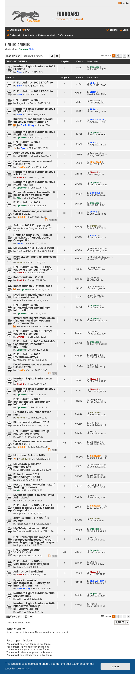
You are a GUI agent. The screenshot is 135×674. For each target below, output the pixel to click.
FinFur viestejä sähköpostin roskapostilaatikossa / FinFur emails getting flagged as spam (35, 540)
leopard (94, 594)
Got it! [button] (115, 666)
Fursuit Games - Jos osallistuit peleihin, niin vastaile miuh (34, 193)
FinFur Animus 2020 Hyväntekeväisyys (26, 355)
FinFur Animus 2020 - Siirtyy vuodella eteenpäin (32, 332)
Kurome (94, 226)
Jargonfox (22, 103)
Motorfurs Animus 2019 (29, 455)
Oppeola (23, 49)
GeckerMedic (23, 470)
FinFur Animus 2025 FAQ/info (33, 82)
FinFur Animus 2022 (26, 202)
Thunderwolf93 (25, 531)
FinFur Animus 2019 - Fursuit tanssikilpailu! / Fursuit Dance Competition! (33, 508)
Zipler (32, 49)
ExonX (93, 278)
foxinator (25, 327)
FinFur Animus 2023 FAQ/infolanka (26, 143)
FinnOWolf (95, 162)
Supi (19, 437)
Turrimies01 (22, 156)
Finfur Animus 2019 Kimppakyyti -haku (26, 476)
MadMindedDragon (27, 228)
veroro (93, 212)
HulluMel (94, 485)
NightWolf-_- (97, 456)
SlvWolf (20, 177)
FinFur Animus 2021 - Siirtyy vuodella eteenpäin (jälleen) (32, 268)
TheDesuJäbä (24, 251)
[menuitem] (123, 3)
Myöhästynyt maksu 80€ (30, 528)
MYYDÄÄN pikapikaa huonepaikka (27, 465)
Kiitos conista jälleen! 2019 (31, 422)
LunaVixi (25, 459)
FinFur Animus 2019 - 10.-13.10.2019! (27, 551)
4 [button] (124, 56)
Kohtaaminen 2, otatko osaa (32, 286)
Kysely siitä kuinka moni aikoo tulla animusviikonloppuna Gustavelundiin (34, 321)
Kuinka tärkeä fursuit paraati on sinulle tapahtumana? (33, 120)
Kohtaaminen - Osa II (28, 277)
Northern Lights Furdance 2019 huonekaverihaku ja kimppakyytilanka (34, 606)
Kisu (19, 198)
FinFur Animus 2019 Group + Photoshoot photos (32, 432)
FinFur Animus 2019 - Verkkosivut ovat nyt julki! (31, 562)
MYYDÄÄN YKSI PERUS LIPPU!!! (33, 248)
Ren (19, 480)
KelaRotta (95, 101)
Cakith (93, 332)
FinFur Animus (17, 44)
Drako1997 (95, 442)
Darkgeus (95, 193)
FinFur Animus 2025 (26, 100)
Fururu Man (96, 286)
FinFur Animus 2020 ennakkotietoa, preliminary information (31, 402)
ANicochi (21, 360)
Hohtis (20, 243)
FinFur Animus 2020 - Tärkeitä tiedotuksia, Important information (34, 344)
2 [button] (117, 56)
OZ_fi (93, 365)
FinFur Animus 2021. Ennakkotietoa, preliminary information (31, 308)
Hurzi (92, 604)
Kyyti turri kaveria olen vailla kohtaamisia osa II (32, 296)
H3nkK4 (21, 167)
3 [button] (120, 56)
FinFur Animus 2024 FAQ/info (33, 91)
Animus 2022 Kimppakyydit (32, 225)
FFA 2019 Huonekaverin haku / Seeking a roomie (34, 486)
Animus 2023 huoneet (28, 153)
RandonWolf (23, 524)
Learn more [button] (24, 668)
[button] (128, 56)
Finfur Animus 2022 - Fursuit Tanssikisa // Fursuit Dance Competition (32, 238)
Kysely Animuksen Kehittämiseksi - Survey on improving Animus (31, 583)
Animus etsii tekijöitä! (28, 571)
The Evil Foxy (27, 125)
